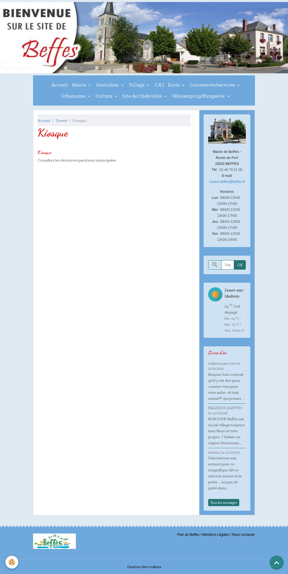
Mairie (79, 85)
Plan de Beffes (188, 535)
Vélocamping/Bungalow (199, 96)
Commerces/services (213, 85)
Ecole (174, 85)
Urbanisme (74, 96)
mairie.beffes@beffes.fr (227, 182)
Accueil (59, 85)
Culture (104, 96)
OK (240, 264)
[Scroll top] (276, 562)
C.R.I (159, 85)
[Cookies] (12, 562)
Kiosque (44, 152)
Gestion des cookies (144, 566)
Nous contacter (243, 535)
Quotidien (108, 85)
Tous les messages (223, 502)
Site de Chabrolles (142, 96)
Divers (61, 120)
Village (137, 85)
